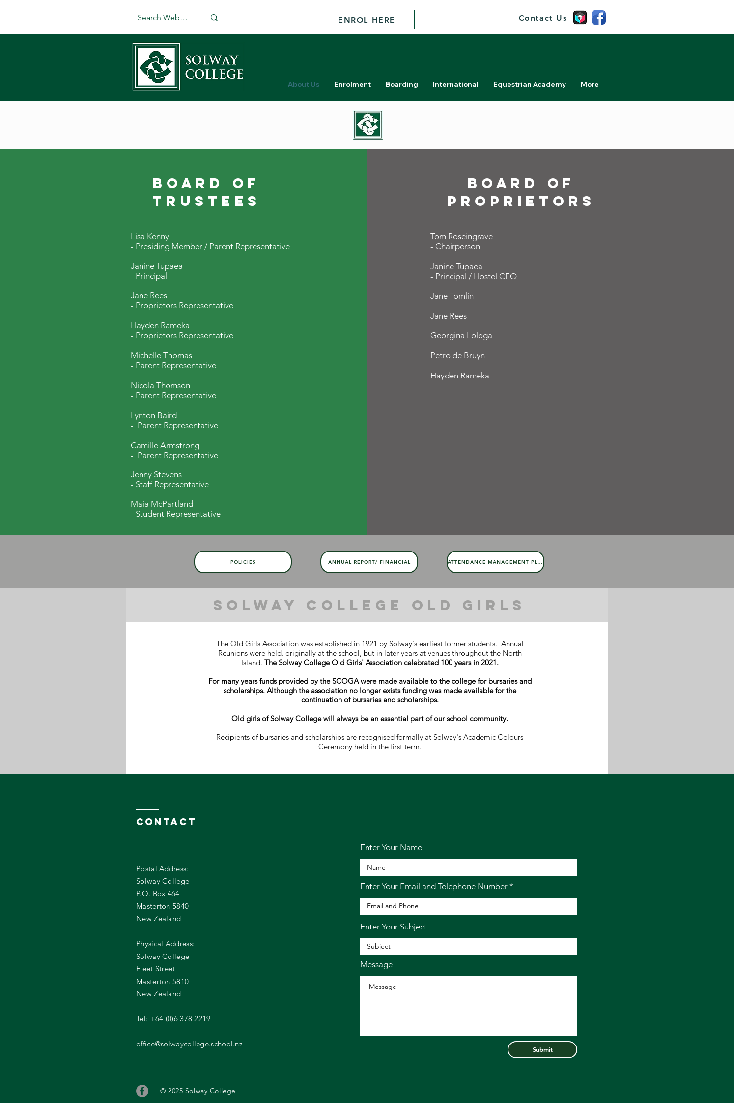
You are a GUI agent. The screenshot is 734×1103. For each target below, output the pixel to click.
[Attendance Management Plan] (495, 562)
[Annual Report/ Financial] (369, 562)
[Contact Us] (542, 18)
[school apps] (580, 17)
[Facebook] (142, 1091)
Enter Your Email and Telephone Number (434, 886)
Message (376, 964)
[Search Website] (164, 18)
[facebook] (599, 17)
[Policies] (243, 562)
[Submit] (542, 1049)
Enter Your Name (391, 847)
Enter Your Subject (393, 927)
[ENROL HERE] (367, 19)
